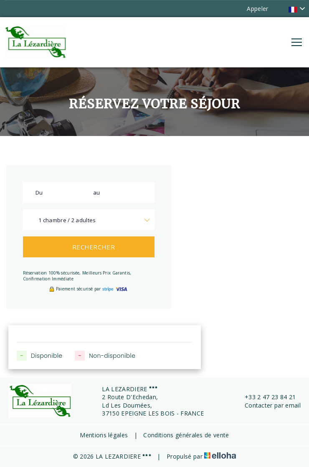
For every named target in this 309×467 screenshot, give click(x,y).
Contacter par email (268, 405)
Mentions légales (104, 435)
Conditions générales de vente (186, 435)
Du (39, 192)
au (96, 192)
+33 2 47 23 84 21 (265, 397)
